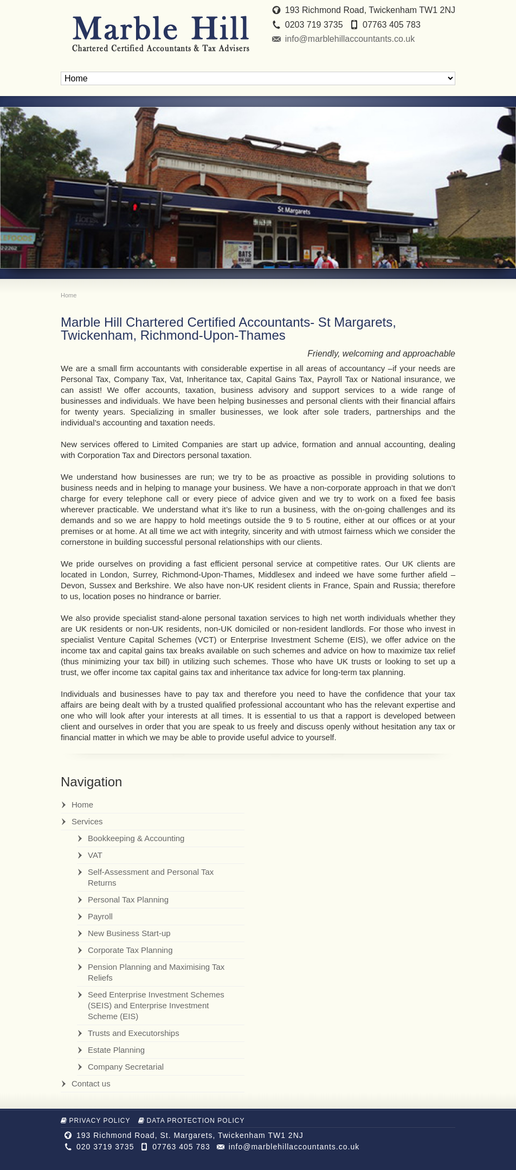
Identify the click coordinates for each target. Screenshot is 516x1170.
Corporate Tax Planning (130, 950)
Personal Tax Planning (128, 899)
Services (87, 821)
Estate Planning (116, 1049)
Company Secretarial (126, 1066)
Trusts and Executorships (133, 1033)
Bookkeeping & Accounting (136, 838)
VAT (95, 855)
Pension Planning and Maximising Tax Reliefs (156, 972)
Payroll (100, 916)
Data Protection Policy (191, 1120)
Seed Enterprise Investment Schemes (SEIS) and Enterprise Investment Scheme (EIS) (156, 1005)
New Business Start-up (129, 933)
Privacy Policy (96, 1120)
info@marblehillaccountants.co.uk (350, 38)
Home (82, 804)
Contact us (91, 1083)
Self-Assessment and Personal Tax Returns (151, 877)
